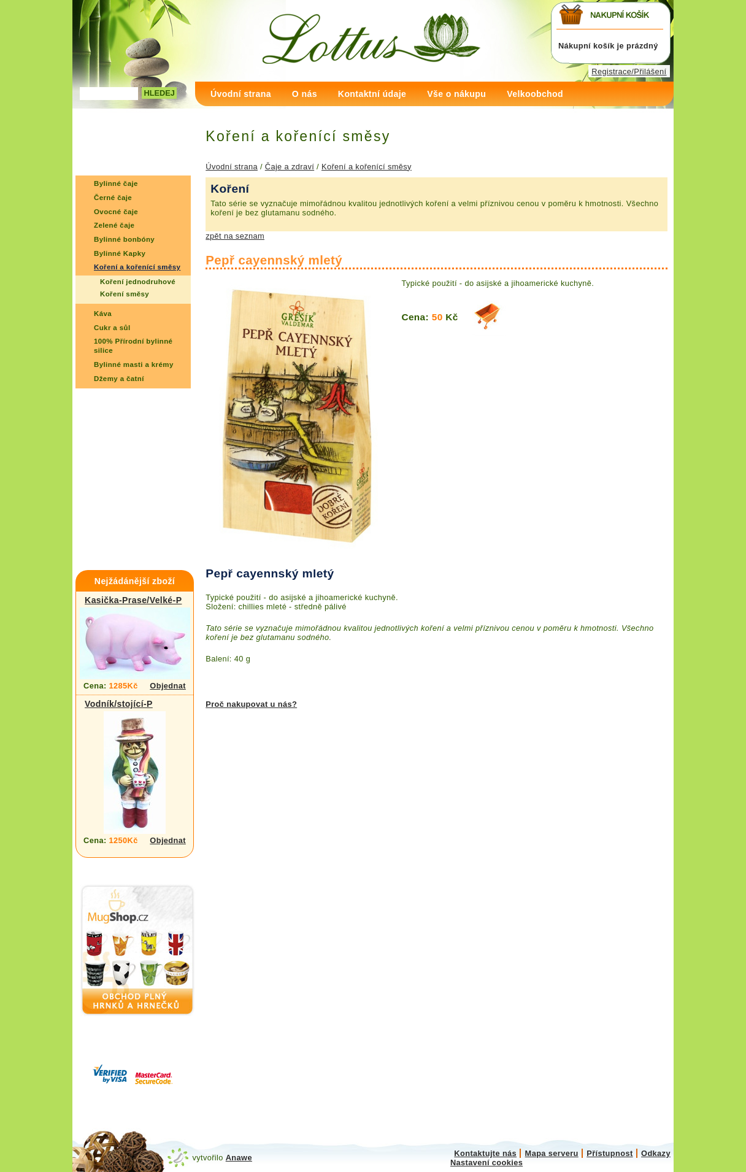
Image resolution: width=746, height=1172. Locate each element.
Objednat (168, 685)
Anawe (239, 1157)
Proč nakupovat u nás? (251, 704)
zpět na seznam (235, 236)
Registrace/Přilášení (628, 71)
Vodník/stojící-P (119, 704)
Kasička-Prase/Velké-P (133, 600)
